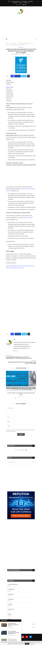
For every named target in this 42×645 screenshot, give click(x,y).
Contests (21, 2)
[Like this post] (12, 76)
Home (9, 1)
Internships (15, 2)
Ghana (21, 624)
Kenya (9, 619)
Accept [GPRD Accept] (27, 643)
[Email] (25, 4)
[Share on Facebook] (17, 76)
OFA (16, 54)
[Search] (35, 39)
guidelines (16, 254)
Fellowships (30, 1)
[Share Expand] (28, 76)
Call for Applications (15, 1)
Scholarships (24, 1)
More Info (32, 643)
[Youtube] (23, 4)
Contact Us (26, 2)
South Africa (11, 609)
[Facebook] (16, 4)
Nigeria (10, 614)
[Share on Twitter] (24, 76)
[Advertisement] (24, 25)
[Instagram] (21, 4)
